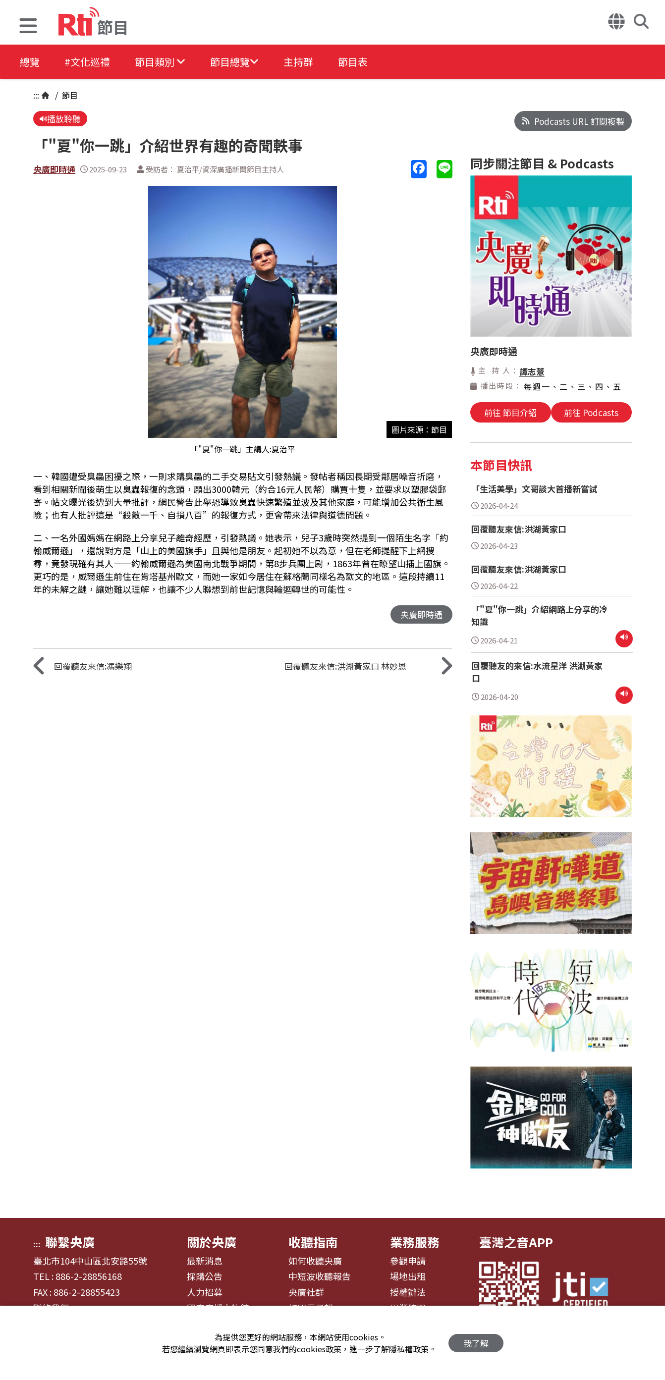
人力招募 (204, 1292)
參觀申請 (408, 1261)
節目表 (353, 61)
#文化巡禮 (87, 61)
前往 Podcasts (591, 412)
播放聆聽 (60, 118)
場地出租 (408, 1276)
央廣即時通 (54, 169)
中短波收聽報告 (319, 1276)
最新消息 (204, 1261)
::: (36, 95)
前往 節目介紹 (510, 412)
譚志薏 (532, 371)
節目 (69, 95)
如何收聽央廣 (315, 1261)
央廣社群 (306, 1292)
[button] (28, 27)
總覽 (30, 61)
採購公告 (204, 1276)
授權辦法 (408, 1292)
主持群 (298, 61)
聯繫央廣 (70, 1242)
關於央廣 (211, 1242)
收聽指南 (313, 1242)
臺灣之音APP (516, 1242)
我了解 (476, 1343)
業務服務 (415, 1242)
